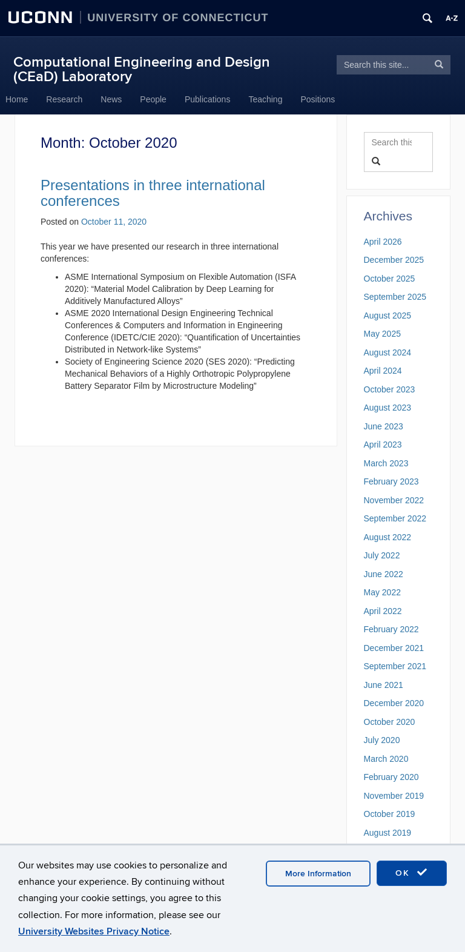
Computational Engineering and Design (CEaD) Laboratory (141, 69)
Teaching (265, 99)
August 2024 (388, 352)
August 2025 (388, 315)
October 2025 (389, 278)
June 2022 (383, 574)
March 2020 (386, 759)
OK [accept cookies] (411, 872)
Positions (317, 99)
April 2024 (383, 370)
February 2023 (391, 481)
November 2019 (394, 796)
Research (64, 99)
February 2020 (391, 777)
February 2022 (391, 629)
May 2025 (382, 334)
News (111, 99)
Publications (208, 99)
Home (16, 99)
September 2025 (395, 297)
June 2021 (383, 685)
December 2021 (394, 648)
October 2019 (389, 814)
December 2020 (394, 703)
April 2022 (383, 611)
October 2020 (389, 722)
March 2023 (386, 463)
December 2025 (394, 260)
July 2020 (382, 740)
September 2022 (395, 518)
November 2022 (394, 500)
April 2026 (383, 241)
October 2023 (389, 389)
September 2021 (395, 666)
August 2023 (388, 407)
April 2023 (383, 444)
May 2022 (382, 592)
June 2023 (383, 426)
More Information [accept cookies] (318, 873)
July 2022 (382, 555)
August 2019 (388, 833)
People (153, 99)
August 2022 (388, 537)
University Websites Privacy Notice (94, 931)
